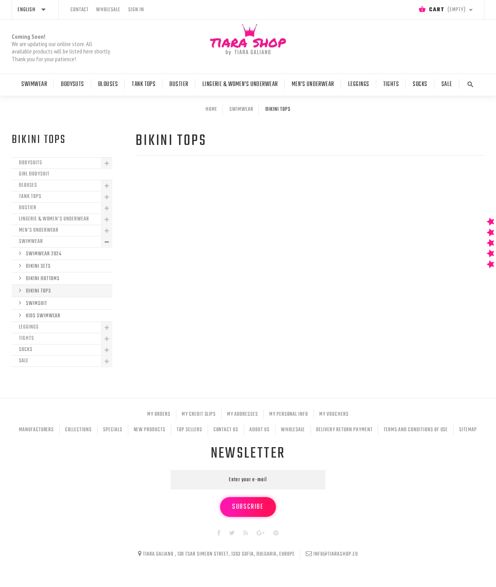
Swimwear (34, 84)
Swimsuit (36, 303)
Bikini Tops (38, 291)
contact (80, 9)
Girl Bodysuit (34, 174)
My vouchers (334, 414)
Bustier (178, 84)
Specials (112, 429)
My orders (158, 414)
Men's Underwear (313, 84)
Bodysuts (72, 84)
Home (211, 109)
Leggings (358, 84)
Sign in (136, 9)
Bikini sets (38, 266)
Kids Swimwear (42, 316)
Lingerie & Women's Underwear (240, 84)
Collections (78, 429)
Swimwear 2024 (43, 254)
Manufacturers (36, 429)
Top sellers (189, 429)
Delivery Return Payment (344, 429)
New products (150, 429)
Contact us (226, 429)
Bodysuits (30, 162)
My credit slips (199, 414)
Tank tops (143, 84)
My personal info (288, 414)
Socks (420, 84)
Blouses (108, 84)
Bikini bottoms (42, 278)
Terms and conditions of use (416, 429)
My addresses (242, 414)
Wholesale (293, 429)
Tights (391, 84)
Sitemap (468, 429)
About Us (260, 429)
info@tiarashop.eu (335, 554)
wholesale (108, 9)
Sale (446, 84)
